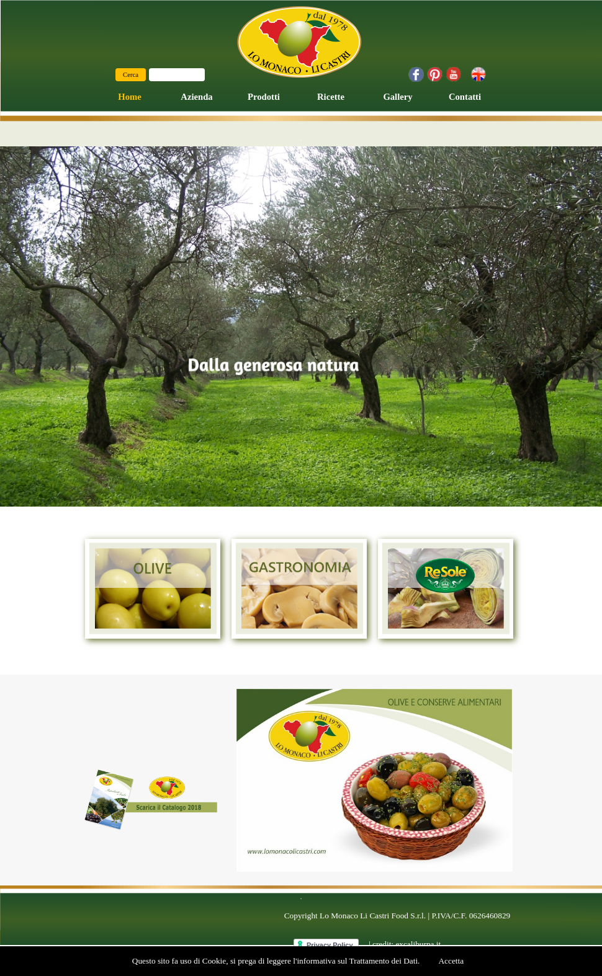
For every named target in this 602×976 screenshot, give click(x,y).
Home (129, 97)
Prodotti (264, 97)
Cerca (130, 74)
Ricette (330, 97)
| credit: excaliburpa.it (405, 944)
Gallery (397, 97)
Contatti (465, 97)
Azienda (196, 97)
